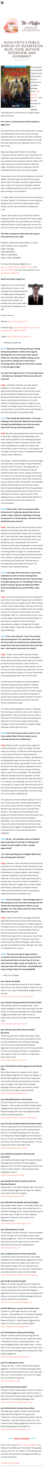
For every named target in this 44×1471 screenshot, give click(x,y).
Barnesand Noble (8, 270)
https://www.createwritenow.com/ (14, 1060)
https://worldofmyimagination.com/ (14, 1093)
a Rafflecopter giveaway (10, 1463)
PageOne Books (26, 267)
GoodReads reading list (10, 273)
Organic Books (14, 267)
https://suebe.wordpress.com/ (12, 1196)
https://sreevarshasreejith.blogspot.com (17, 1302)
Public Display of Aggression (35, 94)
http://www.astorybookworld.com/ (14, 1024)
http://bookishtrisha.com (10, 1248)
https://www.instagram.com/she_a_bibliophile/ (19, 1117)
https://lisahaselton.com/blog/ (12, 1175)
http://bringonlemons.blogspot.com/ (15, 1326)
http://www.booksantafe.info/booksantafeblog (19, 1275)
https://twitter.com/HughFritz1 (19, 336)
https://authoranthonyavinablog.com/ (16, 1357)
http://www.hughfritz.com (18, 321)
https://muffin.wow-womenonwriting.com (17, 996)
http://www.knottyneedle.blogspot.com (16, 1223)
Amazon (4, 267)
